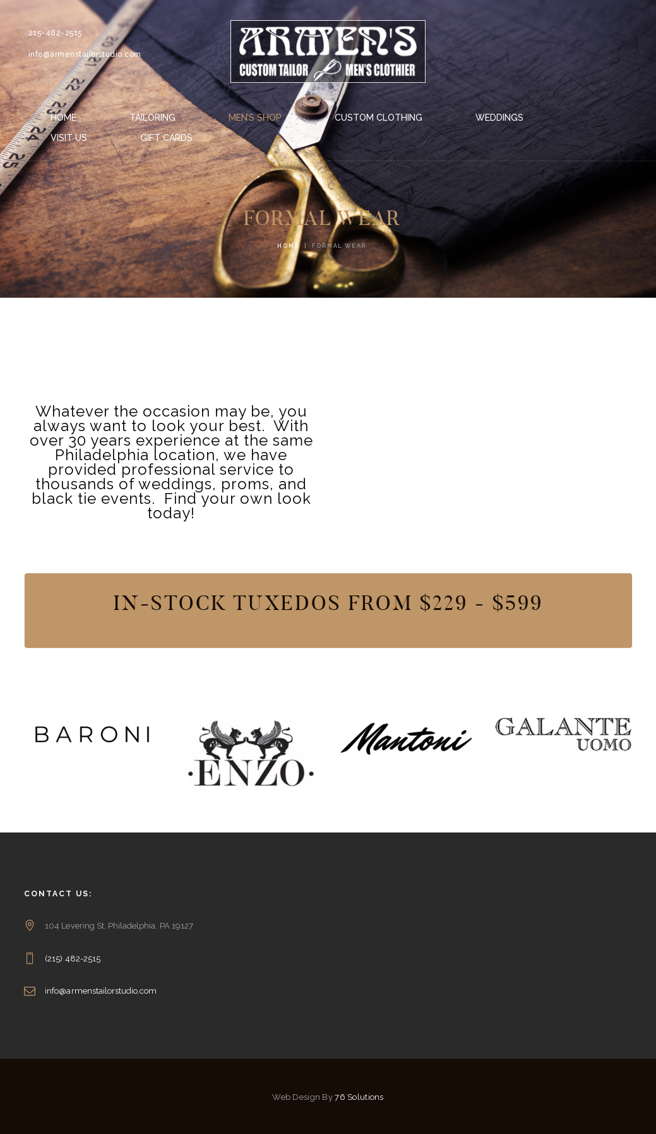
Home (288, 246)
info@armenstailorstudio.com (101, 991)
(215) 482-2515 (72, 958)
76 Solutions (359, 1097)
